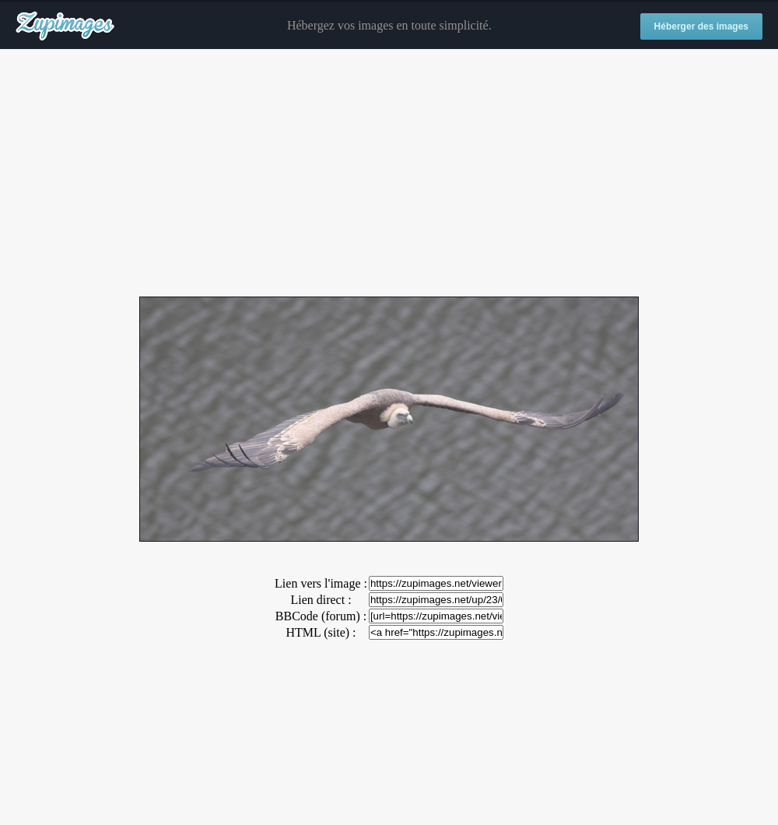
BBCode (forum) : (320, 616)
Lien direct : (320, 599)
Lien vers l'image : (321, 583)
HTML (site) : (321, 632)
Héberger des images (701, 26)
